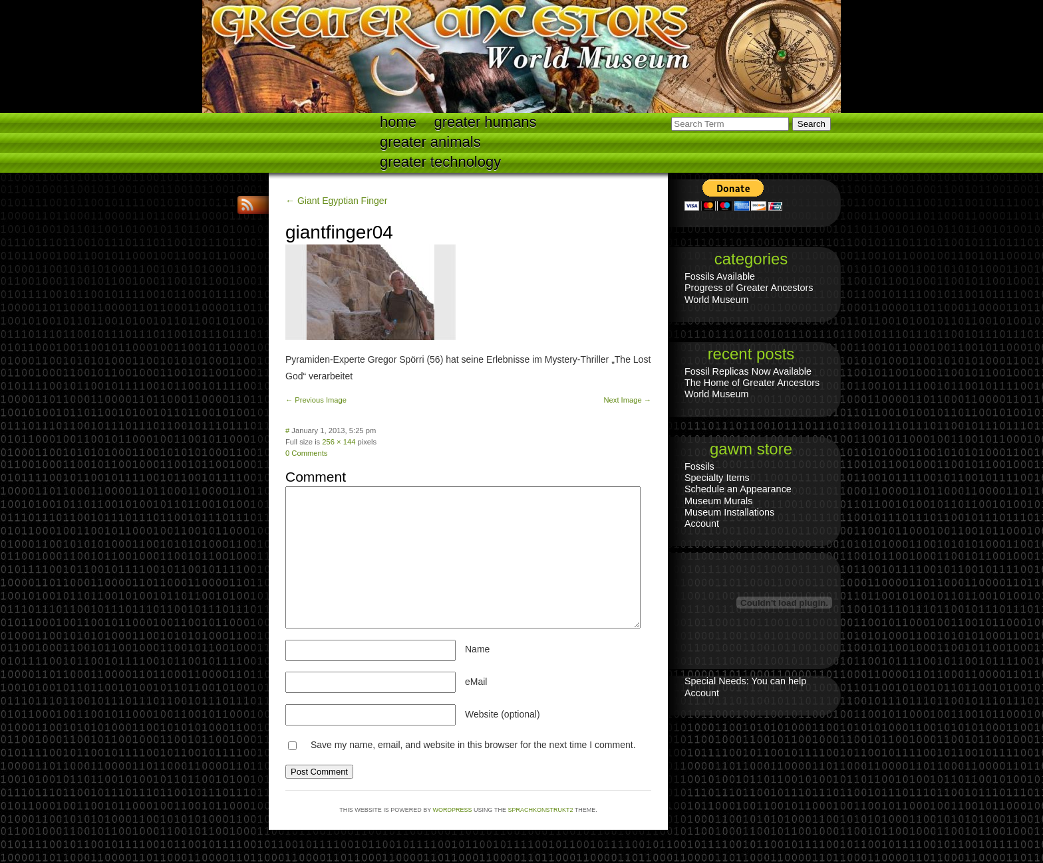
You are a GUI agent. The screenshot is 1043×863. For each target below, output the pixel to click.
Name (477, 649)
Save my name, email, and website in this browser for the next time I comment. (473, 744)
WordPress (452, 810)
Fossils (699, 466)
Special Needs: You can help (745, 681)
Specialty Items (717, 477)
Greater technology (440, 161)
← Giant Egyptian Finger (336, 200)
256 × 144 (338, 442)
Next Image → (627, 400)
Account (701, 523)
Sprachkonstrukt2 (540, 810)
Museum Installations (729, 512)
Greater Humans (485, 122)
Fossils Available (719, 276)
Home (398, 122)
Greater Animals (430, 142)
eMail (476, 681)
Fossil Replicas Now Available (748, 371)
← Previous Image (316, 400)
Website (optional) (502, 714)
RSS (249, 205)
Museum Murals (718, 501)
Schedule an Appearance (738, 489)
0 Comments (306, 453)
